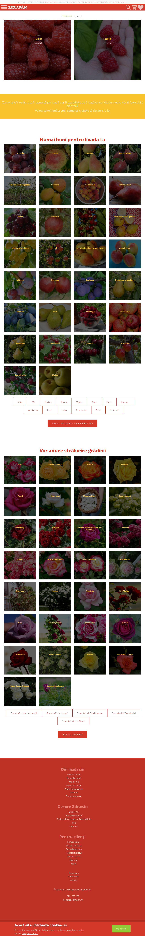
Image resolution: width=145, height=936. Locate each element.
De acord (121, 928)
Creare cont (120, 2)
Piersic (125, 401)
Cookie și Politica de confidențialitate (73, 818)
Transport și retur (74, 852)
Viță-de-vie (73, 781)
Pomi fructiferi (73, 774)
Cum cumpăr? (73, 841)
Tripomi (114, 409)
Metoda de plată (74, 845)
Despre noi (74, 811)
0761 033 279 (51, 2)
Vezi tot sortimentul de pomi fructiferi (72, 423)
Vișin (79, 401)
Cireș (64, 401)
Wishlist (73, 880)
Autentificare (103, 2)
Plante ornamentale (73, 788)
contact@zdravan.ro (81, 2)
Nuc (98, 409)
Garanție (74, 859)
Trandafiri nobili (74, 777)
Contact (74, 826)
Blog (74, 822)
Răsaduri (74, 792)
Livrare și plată (73, 856)
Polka (107, 38)
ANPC (74, 863)
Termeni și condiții (73, 815)
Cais (109, 401)
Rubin (37, 38)
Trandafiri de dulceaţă (24, 713)
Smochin (81, 409)
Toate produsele (73, 796)
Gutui (48, 401)
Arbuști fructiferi (73, 785)
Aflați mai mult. (30, 933)
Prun (94, 401)
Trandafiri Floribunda (90, 713)
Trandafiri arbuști (57, 713)
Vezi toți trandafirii (72, 734)
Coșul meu (74, 872)
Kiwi (49, 409)
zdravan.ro (67, 16)
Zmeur (78, 16)
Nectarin (32, 409)
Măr (20, 401)
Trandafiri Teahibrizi (124, 713)
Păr (33, 401)
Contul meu (73, 876)
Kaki (64, 409)
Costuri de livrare (74, 849)
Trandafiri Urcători (73, 720)
